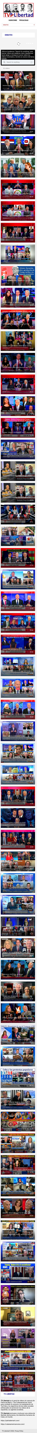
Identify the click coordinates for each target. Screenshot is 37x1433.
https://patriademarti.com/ (10, 1421)
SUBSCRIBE (13, 20)
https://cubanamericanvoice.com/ (13, 1424)
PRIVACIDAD (23, 20)
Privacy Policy (19, 1431)
